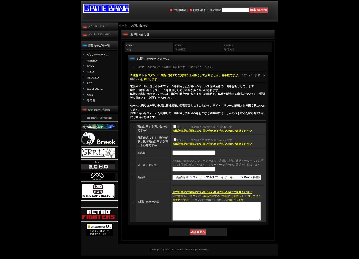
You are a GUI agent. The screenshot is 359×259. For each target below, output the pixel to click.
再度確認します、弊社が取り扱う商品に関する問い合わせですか (152, 141)
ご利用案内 (179, 10)
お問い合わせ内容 (148, 203)
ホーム (123, 25)
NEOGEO (93, 77)
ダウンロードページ (98, 26)
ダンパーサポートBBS (99, 34)
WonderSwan (95, 89)
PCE (89, 83)
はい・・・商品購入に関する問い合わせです (204, 127)
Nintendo (92, 60)
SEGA (90, 71)
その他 (91, 100)
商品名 (141, 177)
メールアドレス (147, 165)
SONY (90, 66)
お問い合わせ (201, 10)
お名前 (141, 153)
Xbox (90, 94)
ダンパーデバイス (98, 54)
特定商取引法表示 (99, 110)
